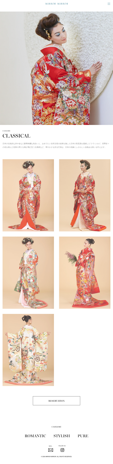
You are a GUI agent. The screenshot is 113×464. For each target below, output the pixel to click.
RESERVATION (56, 400)
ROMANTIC (35, 435)
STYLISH (62, 435)
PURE (83, 435)
